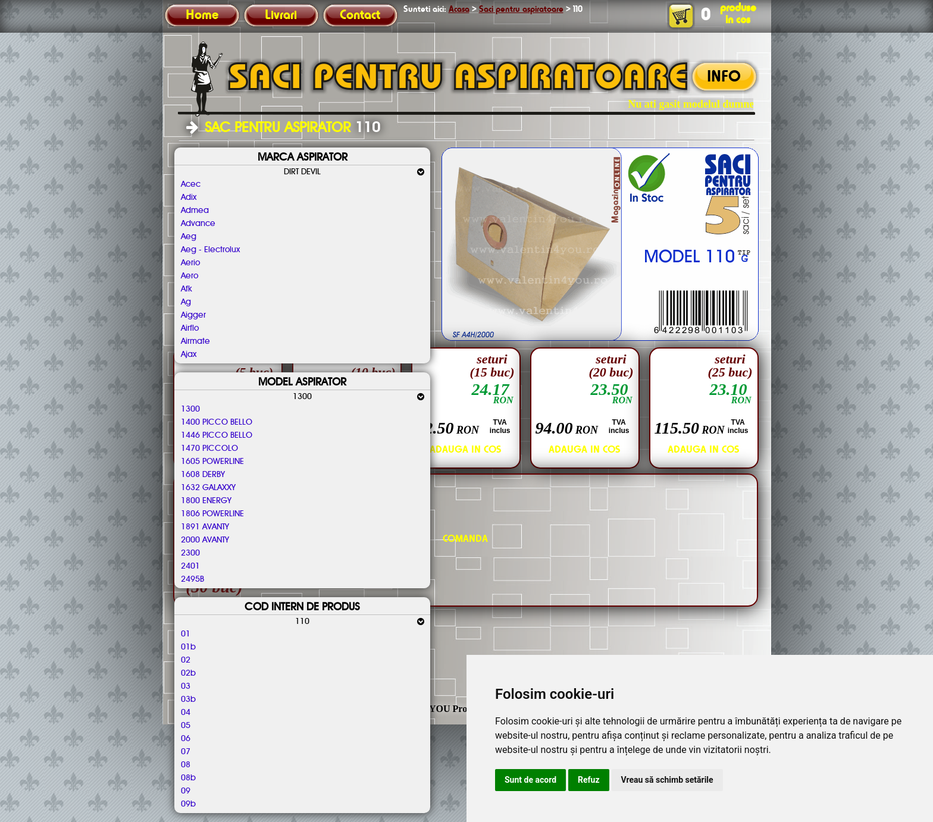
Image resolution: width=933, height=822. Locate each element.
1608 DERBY (203, 474)
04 (185, 712)
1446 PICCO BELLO (216, 435)
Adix (188, 197)
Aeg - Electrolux (210, 250)
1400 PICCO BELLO (216, 422)
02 (185, 660)
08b (188, 778)
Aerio (190, 263)
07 (185, 752)
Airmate (195, 341)
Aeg (188, 237)
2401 (190, 566)
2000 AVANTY (205, 540)
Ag (186, 302)
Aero (189, 276)
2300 (190, 553)
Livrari (281, 15)
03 (185, 686)
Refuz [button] (589, 780)
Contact (360, 15)
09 (185, 791)
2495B (192, 579)
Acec (191, 184)
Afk (186, 289)
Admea (195, 210)
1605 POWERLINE (212, 461)
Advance (198, 223)
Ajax (188, 354)
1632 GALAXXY (208, 488)
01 (185, 634)
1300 (190, 409)
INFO (724, 77)
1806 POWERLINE (212, 514)
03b (188, 699)
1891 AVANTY (205, 527)
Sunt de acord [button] (530, 780)
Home (202, 15)
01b (188, 647)
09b (188, 804)
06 (185, 739)
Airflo (190, 328)
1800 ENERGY (206, 501)
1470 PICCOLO (209, 448)
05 (185, 725)
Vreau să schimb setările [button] (667, 780)
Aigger (193, 315)
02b (188, 673)
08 (185, 765)
